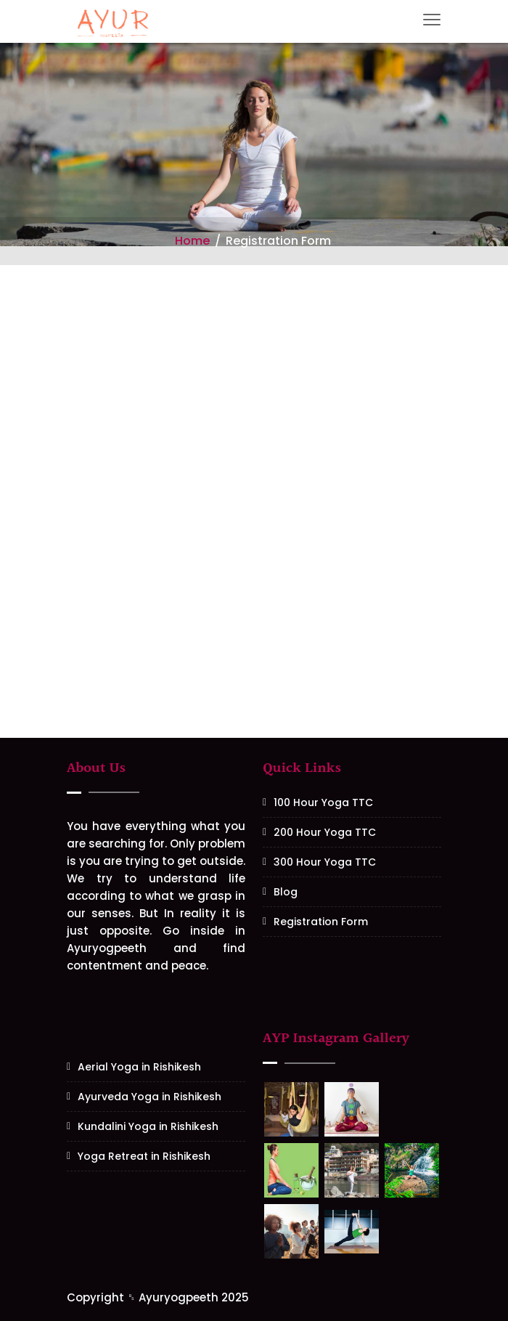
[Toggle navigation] (431, 19)
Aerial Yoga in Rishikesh (139, 1067)
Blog (286, 892)
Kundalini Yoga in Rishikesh (148, 1126)
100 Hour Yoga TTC (323, 802)
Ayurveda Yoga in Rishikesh (149, 1096)
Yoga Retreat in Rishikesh (144, 1156)
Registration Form (321, 921)
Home (192, 240)
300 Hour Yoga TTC (325, 862)
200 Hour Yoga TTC (325, 832)
